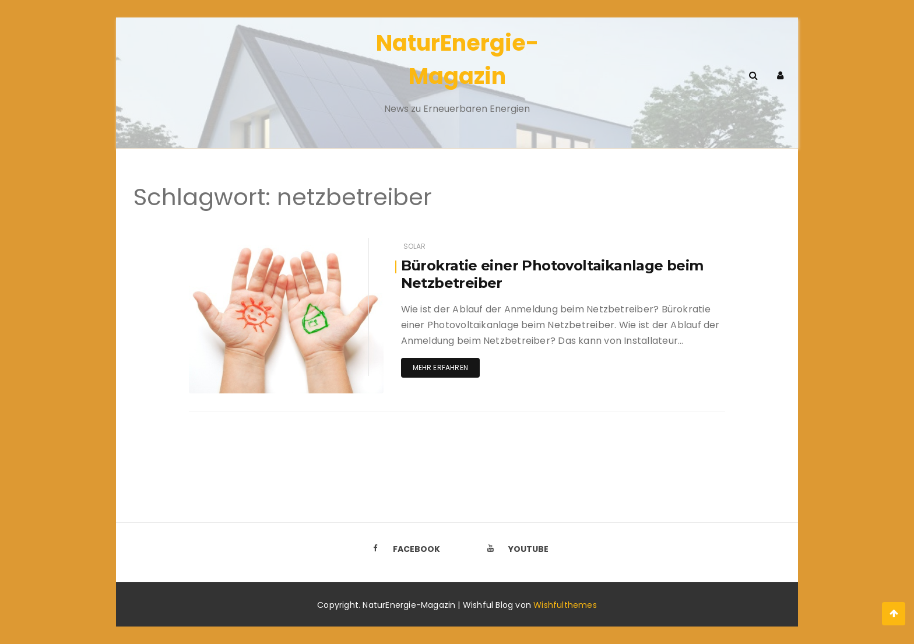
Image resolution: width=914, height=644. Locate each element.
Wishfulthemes (565, 605)
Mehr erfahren (440, 367)
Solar (414, 246)
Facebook (402, 549)
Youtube (515, 549)
